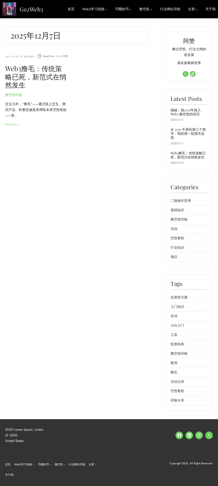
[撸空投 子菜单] (151, 9)
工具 (174, 334)
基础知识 (177, 210)
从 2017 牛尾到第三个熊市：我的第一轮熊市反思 (188, 133)
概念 (174, 372)
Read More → (13, 124)
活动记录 (177, 381)
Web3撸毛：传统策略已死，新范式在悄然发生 (35, 77)
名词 (174, 316)
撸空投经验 (13, 95)
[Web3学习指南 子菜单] (106, 9)
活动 (174, 228)
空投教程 (177, 238)
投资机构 (177, 344)
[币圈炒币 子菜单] (131, 9)
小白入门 (177, 325)
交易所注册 (179, 297)
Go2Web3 (31, 9)
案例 (174, 362)
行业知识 (177, 247)
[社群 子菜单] (197, 9)
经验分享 (177, 400)
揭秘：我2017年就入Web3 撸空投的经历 (186, 112)
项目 (174, 256)
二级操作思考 (181, 200)
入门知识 (177, 306)
